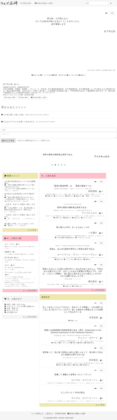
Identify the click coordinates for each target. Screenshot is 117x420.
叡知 (87, 259)
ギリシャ (86, 218)
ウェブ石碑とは (37, 413)
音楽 (78, 259)
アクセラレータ (82, 237)
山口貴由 (10, 312)
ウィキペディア (49, 93)
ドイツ (69, 259)
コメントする (8, 141)
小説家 (77, 286)
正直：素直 (11, 308)
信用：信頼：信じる (14, 304)
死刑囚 (84, 365)
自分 (35, 75)
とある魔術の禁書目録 (64, 237)
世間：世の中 (59, 75)
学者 (55, 343)
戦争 (57, 218)
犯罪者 (68, 365)
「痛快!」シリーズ (91, 196)
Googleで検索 (9, 97)
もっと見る (32, 230)
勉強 (78, 196)
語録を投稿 (25, 3)
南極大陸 (89, 343)
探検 (81, 343)
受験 (49, 196)
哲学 (59, 259)
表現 (74, 343)
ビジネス (73, 75)
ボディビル (11, 310)
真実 (76, 218)
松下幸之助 (11, 84)
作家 (67, 286)
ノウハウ (46, 75)
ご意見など (49, 413)
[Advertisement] (58, 51)
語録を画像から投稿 (44, 3)
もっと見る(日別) (29, 291)
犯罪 (60, 365)
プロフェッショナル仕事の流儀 (19, 306)
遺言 (76, 365)
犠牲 (67, 218)
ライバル (59, 196)
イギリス (64, 343)
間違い (72, 320)
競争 (69, 196)
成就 (82, 75)
